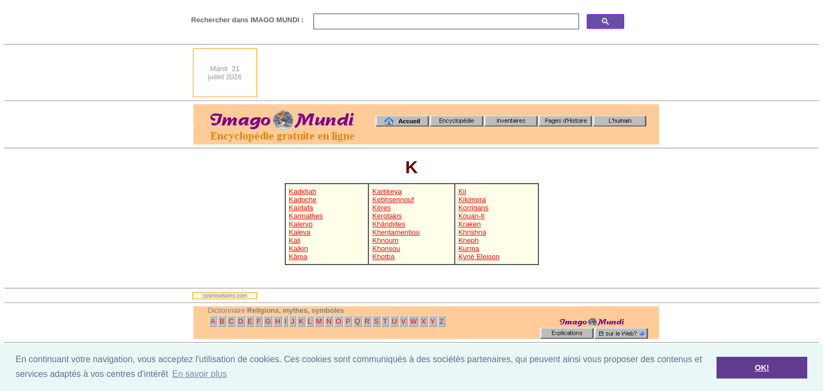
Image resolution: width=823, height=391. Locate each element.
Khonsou (386, 248)
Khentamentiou (395, 232)
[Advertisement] (461, 72)
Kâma (298, 257)
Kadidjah (303, 191)
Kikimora (472, 199)
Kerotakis (386, 216)
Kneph (468, 240)
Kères (381, 208)
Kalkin (298, 248)
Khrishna (472, 232)
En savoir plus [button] (199, 374)
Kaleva (300, 232)
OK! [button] (762, 367)
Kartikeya (386, 191)
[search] (445, 22)
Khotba (383, 257)
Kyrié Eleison (479, 257)
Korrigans (473, 208)
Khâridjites (388, 224)
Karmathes (306, 216)
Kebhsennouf (393, 199)
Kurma (468, 248)
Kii (462, 191)
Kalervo (301, 224)
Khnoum (385, 240)
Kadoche (303, 199)
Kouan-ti (471, 216)
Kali (295, 240)
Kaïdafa (301, 208)
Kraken (469, 224)
